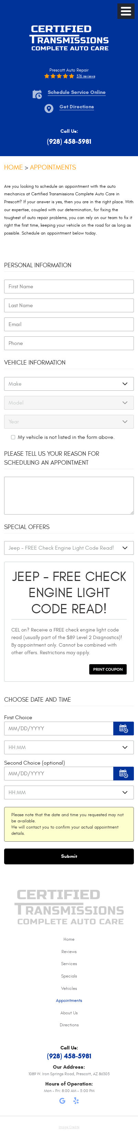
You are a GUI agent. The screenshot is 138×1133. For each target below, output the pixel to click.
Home (13, 167)
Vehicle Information (35, 362)
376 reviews (86, 76)
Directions (69, 1025)
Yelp (76, 1102)
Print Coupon (108, 669)
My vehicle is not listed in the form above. (66, 437)
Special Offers (26, 527)
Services (69, 964)
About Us (69, 1013)
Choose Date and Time (37, 699)
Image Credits (69, 1127)
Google (62, 1102)
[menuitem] (69, 939)
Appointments (53, 167)
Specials (69, 976)
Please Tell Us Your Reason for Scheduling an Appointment (51, 458)
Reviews (69, 951)
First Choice (18, 717)
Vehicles (69, 988)
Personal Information (37, 265)
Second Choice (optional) (34, 763)
